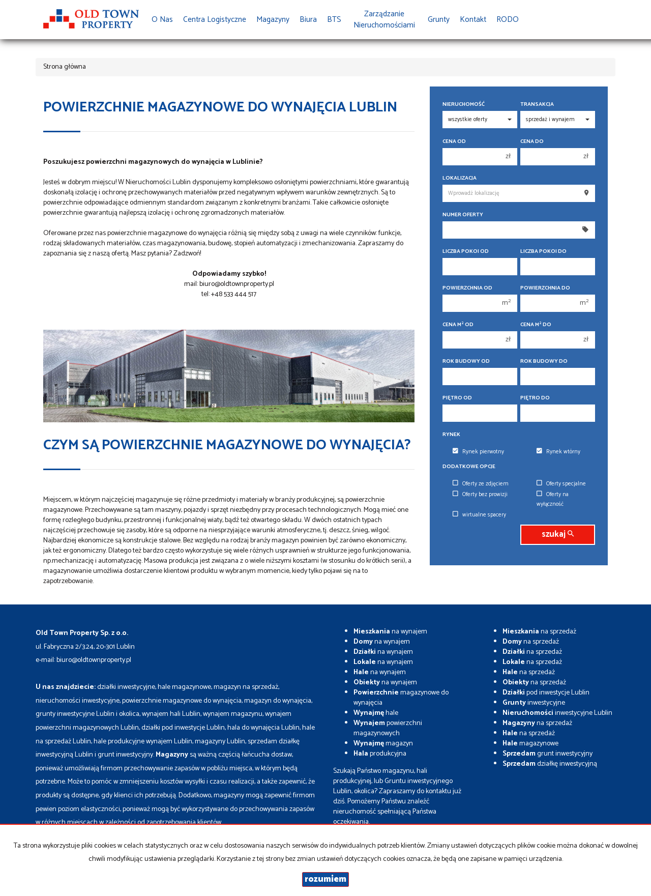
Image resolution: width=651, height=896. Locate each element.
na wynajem (390, 632)
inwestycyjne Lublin (557, 713)
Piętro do (535, 398)
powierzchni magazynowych (387, 728)
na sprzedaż (539, 632)
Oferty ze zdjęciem (481, 483)
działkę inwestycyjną (549, 764)
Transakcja (537, 104)
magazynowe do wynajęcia (401, 698)
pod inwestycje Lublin (545, 693)
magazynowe (530, 743)
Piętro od (457, 398)
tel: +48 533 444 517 (228, 294)
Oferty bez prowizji (480, 494)
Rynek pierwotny (478, 451)
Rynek (451, 435)
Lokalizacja (459, 178)
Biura (308, 19)
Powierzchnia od (467, 288)
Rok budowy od (466, 361)
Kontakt (473, 19)
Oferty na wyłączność (553, 499)
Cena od (454, 142)
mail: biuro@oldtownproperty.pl (229, 284)
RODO (507, 19)
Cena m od (458, 325)
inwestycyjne (533, 703)
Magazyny (272, 19)
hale (375, 713)
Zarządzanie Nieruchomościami (384, 20)
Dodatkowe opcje (468, 467)
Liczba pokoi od (465, 251)
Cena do (532, 142)
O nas (162, 19)
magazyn (383, 743)
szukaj (558, 534)
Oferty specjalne (561, 483)
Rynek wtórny (558, 451)
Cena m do (535, 325)
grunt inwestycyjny (547, 754)
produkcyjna (379, 754)
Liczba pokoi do (543, 251)
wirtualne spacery (479, 514)
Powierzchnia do (545, 288)
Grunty (439, 19)
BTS (334, 19)
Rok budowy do (544, 361)
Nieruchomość (463, 104)
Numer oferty (462, 215)
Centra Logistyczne (214, 19)
